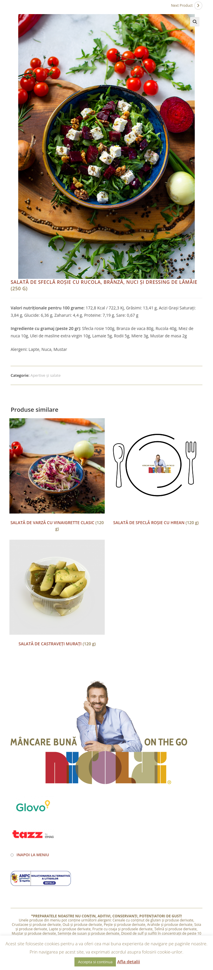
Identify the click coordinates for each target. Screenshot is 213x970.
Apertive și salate (45, 375)
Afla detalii (128, 961)
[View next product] (198, 5)
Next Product (182, 5)
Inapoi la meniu (32, 854)
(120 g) (57, 525)
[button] (194, 21)
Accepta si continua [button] (95, 961)
